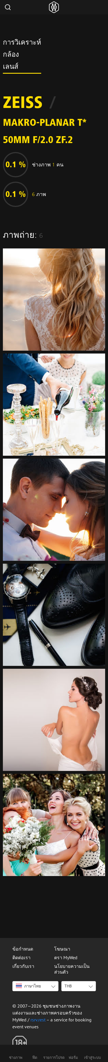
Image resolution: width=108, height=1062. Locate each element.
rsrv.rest (38, 1020)
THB (68, 986)
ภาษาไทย (28, 986)
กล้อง (11, 55)
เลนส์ (10, 67)
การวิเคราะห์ (22, 43)
